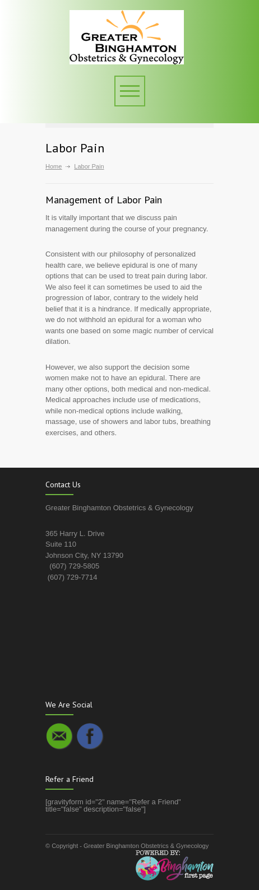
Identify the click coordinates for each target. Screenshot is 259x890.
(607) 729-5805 (74, 566)
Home (53, 166)
